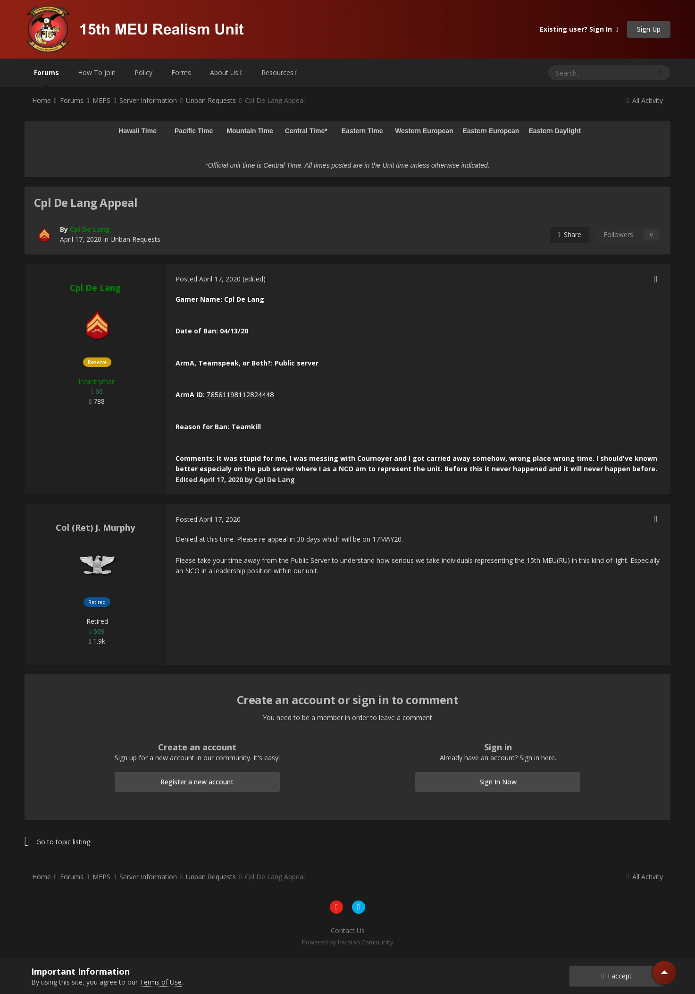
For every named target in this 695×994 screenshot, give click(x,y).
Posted (208, 278)
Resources (279, 72)
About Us (226, 72)
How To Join (97, 72)
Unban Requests (135, 239)
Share (569, 234)
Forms (181, 72)
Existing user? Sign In (579, 29)
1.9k (97, 641)
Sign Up (649, 29)
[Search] (576, 73)
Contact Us (348, 930)
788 (97, 401)
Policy (143, 72)
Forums (46, 77)
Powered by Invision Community (348, 942)
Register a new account (197, 781)
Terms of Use (161, 981)
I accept (617, 975)
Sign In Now (498, 781)
